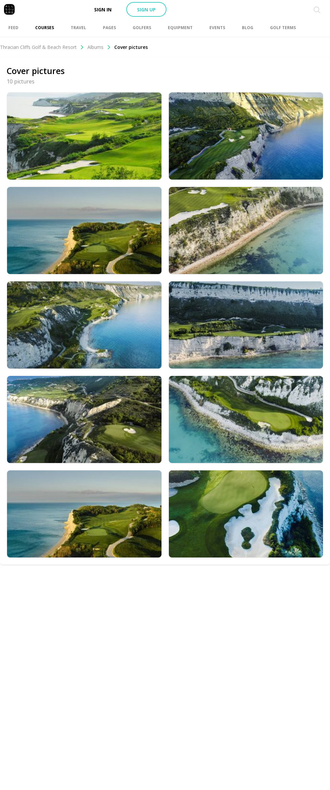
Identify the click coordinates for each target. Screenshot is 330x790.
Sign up (146, 9)
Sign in (103, 9)
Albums (99, 47)
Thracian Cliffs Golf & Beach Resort (42, 47)
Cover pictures (131, 47)
